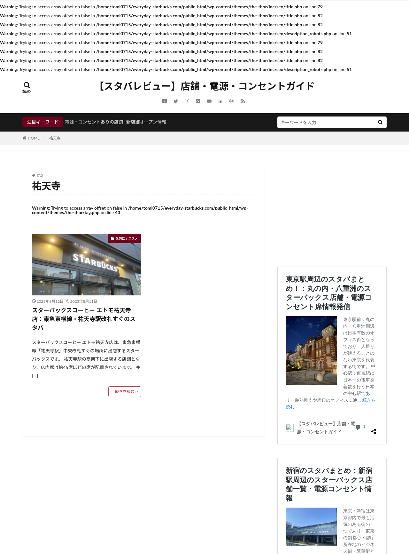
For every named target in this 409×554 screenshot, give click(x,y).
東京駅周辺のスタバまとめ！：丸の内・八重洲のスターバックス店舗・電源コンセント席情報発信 (331, 271)
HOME (34, 138)
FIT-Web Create (235, 530)
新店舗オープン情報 (146, 121)
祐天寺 (55, 138)
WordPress (292, 530)
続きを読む (124, 391)
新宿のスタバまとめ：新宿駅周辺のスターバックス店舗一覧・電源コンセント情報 (330, 293)
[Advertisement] (332, 209)
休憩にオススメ (127, 238)
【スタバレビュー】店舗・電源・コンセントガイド (204, 86)
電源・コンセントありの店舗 (94, 121)
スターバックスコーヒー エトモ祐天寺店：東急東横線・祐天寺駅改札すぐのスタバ (83, 319)
